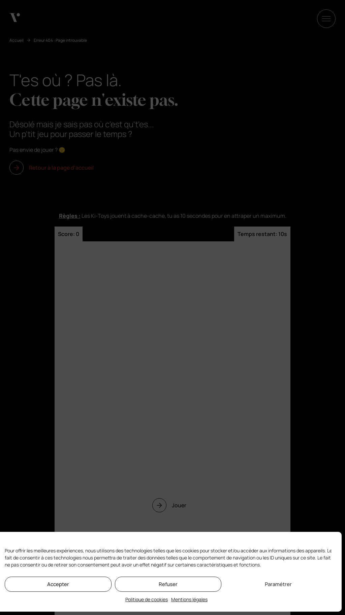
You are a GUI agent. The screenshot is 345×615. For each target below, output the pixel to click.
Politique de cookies (146, 599)
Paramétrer (278, 584)
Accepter (58, 584)
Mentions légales (189, 599)
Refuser (168, 584)
